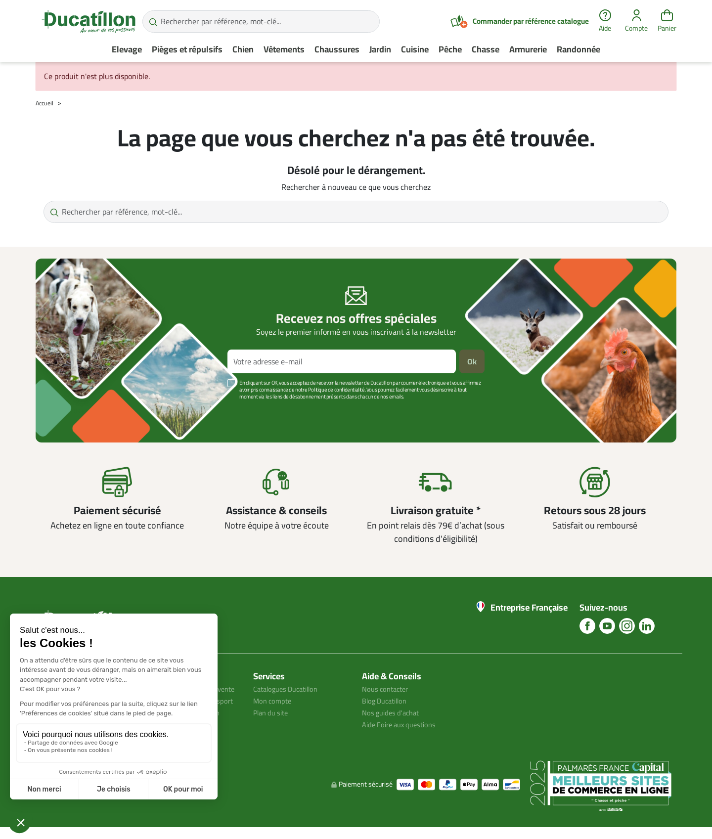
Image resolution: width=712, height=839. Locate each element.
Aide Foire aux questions (403, 724)
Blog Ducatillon (387, 700)
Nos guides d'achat (393, 712)
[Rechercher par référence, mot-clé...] (261, 21)
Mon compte (274, 700)
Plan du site (273, 712)
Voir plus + (69, 411)
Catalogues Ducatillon (289, 688)
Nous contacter (387, 688)
